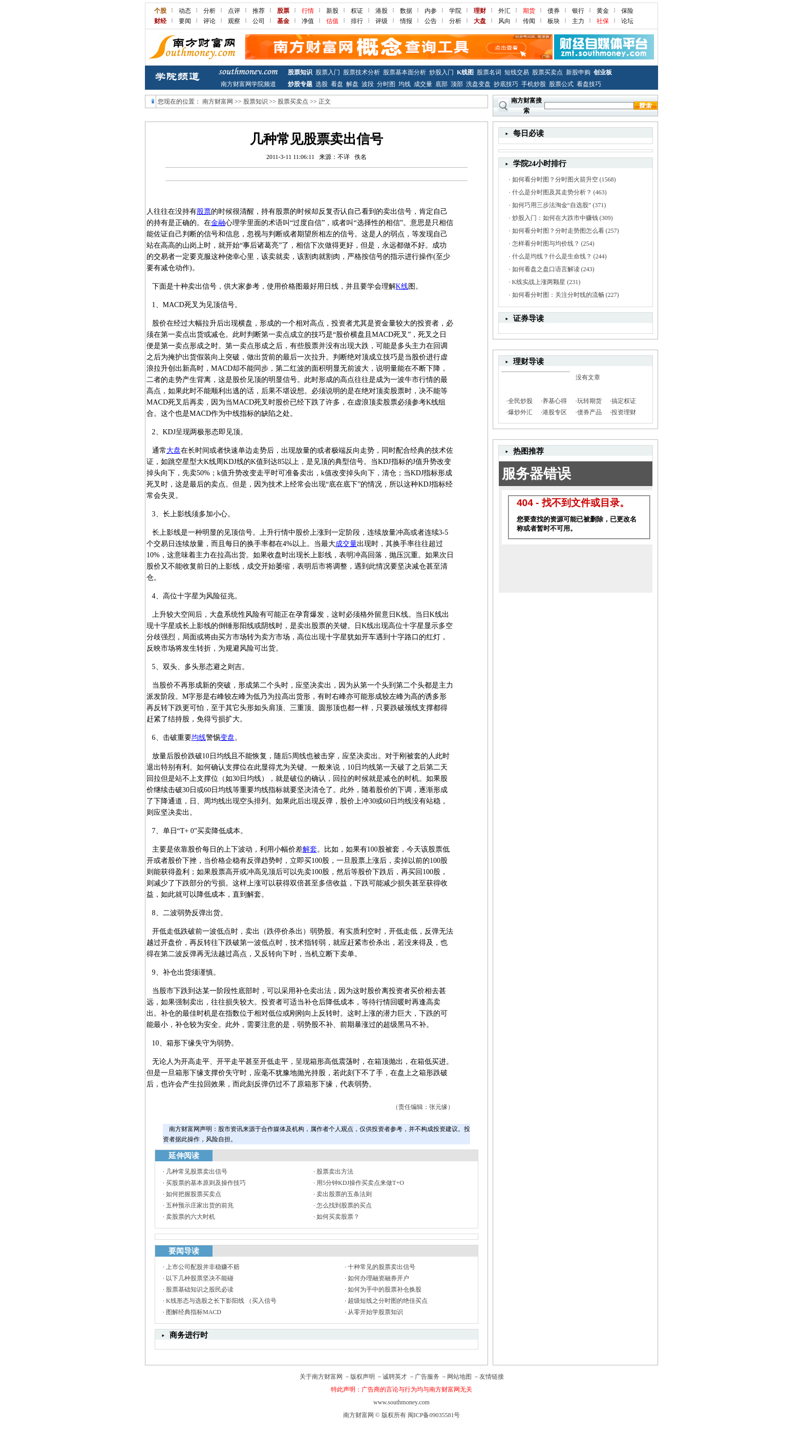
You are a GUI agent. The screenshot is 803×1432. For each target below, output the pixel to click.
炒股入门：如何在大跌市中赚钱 (555, 217)
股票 (204, 211)
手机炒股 (533, 84)
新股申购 (578, 72)
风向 (504, 21)
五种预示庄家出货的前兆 (200, 1205)
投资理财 (623, 412)
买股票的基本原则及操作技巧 (206, 1182)
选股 (321, 84)
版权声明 (362, 1376)
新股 (332, 10)
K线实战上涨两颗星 (539, 282)
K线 (402, 286)
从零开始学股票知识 (375, 1312)
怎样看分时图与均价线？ (546, 243)
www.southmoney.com (401, 1402)
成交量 (423, 84)
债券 (553, 10)
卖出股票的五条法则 (344, 1194)
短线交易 (516, 72)
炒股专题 (300, 84)
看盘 (337, 84)
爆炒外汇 (520, 412)
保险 (627, 10)
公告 (431, 21)
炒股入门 (441, 72)
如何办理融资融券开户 (378, 1278)
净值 (308, 21)
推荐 (258, 10)
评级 (381, 21)
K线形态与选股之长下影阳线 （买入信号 (221, 1300)
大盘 (173, 450)
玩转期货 (589, 401)
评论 (209, 21)
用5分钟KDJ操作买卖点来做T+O (360, 1182)
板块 (553, 21)
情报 (406, 21)
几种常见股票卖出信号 (196, 1171)
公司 (258, 21)
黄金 (603, 10)
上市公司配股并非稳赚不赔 (203, 1266)
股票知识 (300, 72)
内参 (431, 10)
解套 (310, 849)
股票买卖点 (547, 72)
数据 (406, 10)
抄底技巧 (506, 84)
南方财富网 (217, 101)
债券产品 (589, 412)
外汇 (504, 10)
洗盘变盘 (478, 84)
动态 (185, 10)
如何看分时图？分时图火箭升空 (555, 179)
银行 (578, 10)
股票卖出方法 (334, 1171)
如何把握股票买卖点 (193, 1194)
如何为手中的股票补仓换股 (384, 1289)
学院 (455, 10)
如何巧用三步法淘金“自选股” (551, 205)
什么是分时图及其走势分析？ (552, 192)
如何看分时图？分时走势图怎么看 (558, 230)
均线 (404, 84)
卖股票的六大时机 (190, 1216)
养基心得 (554, 401)
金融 (218, 223)
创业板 (603, 72)
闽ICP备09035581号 (434, 1415)
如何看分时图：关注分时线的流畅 (558, 294)
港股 (381, 10)
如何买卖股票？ (338, 1216)
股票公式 (561, 84)
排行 (357, 21)
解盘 (352, 84)
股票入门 (327, 72)
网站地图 (459, 1376)
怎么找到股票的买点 (344, 1205)
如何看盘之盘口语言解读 (546, 269)
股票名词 (489, 72)
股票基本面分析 (404, 72)
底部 (441, 84)
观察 (234, 21)
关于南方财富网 (321, 1376)
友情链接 (491, 1376)
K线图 (465, 72)
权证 (357, 10)
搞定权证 (623, 401)
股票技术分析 (361, 72)
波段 (368, 84)
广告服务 (427, 1376)
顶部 (457, 84)
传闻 (529, 21)
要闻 (185, 21)
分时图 (386, 84)
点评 (234, 10)
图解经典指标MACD (193, 1312)
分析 (209, 10)
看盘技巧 (589, 84)
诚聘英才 (395, 1376)
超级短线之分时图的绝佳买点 (388, 1300)
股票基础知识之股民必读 (200, 1289)
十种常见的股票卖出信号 (381, 1266)
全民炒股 (520, 401)
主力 (578, 21)
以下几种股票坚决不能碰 (200, 1278)
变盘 (227, 737)
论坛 (627, 21)
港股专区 (554, 412)
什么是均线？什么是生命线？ (552, 256)
